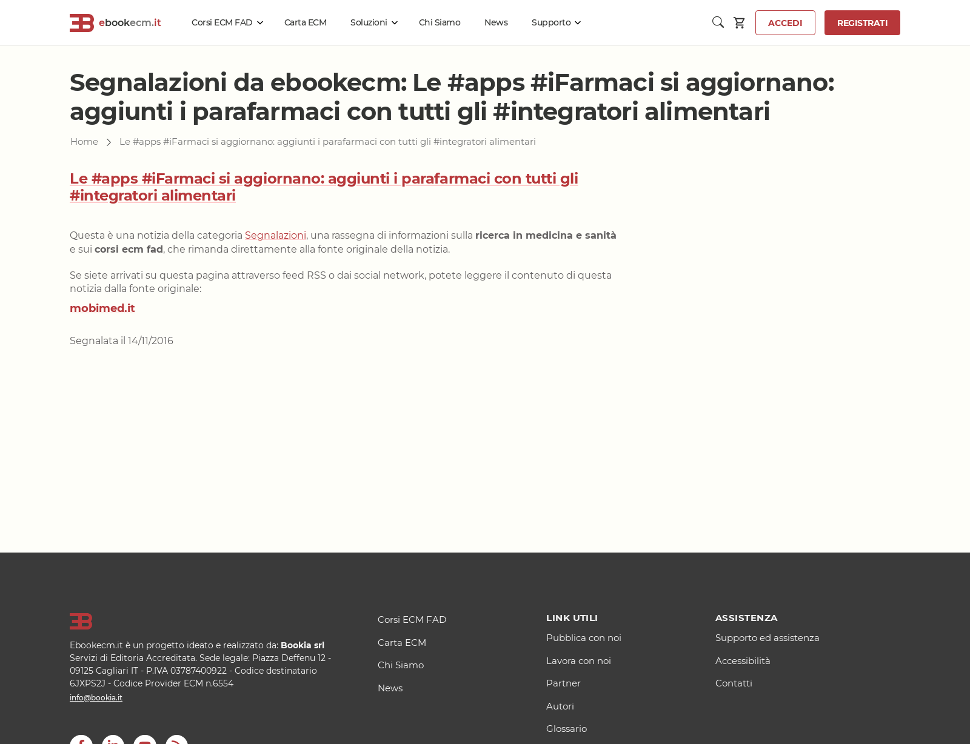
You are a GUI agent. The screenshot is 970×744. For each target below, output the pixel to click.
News (495, 22)
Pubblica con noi (583, 637)
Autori (560, 706)
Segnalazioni (275, 235)
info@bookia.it (96, 697)
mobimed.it (102, 308)
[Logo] (208, 621)
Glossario (566, 728)
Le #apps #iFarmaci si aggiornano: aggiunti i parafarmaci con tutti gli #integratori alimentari (324, 187)
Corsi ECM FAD (222, 22)
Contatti (733, 683)
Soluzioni (368, 22)
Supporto (551, 22)
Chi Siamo (440, 22)
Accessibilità (743, 660)
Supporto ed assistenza (767, 637)
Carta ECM (305, 22)
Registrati (862, 23)
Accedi (785, 23)
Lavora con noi (578, 660)
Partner (563, 683)
